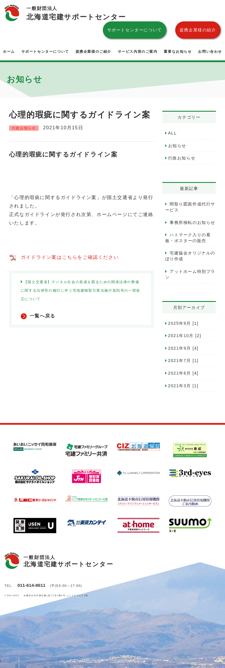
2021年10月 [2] (184, 335)
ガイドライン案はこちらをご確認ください (70, 257)
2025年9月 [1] (183, 323)
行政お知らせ (182, 158)
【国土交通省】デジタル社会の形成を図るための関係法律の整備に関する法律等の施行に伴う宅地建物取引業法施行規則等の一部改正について (80, 290)
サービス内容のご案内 (138, 52)
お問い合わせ (210, 52)
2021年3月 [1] (183, 385)
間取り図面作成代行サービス (190, 207)
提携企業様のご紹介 (93, 52)
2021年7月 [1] (183, 360)
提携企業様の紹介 (198, 30)
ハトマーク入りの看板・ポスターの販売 (188, 237)
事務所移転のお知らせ (192, 222)
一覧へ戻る (42, 315)
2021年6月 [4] (183, 373)
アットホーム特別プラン (190, 274)
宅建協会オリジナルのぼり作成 (190, 256)
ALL (172, 133)
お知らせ (177, 145)
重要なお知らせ (178, 52)
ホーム (9, 52)
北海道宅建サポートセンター (76, 12)
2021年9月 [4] (183, 348)
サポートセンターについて (134, 30)
